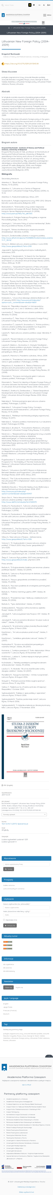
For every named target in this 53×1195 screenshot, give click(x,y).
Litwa (24, 1036)
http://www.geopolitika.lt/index (14, 560)
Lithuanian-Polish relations (39, 1038)
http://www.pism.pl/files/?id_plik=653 (17, 213)
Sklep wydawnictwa (26, 1192)
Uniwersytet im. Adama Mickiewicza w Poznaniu (21, 1140)
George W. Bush (33, 1036)
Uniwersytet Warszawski (14, 1151)
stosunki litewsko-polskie (33, 1034)
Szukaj (9, 869)
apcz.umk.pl (26, 1085)
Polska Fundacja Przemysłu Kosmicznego (19, 1127)
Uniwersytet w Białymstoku (14, 1148)
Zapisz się (8, 987)
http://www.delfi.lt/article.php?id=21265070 (19, 502)
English (5, 1004)
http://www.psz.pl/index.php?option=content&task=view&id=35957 (17, 492)
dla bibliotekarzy (9, 971)
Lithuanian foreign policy (20, 1038)
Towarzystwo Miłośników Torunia (16, 1135)
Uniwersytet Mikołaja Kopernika (16, 1146)
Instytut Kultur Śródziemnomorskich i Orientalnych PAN (23, 1109)
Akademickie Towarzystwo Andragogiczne (19, 1101)
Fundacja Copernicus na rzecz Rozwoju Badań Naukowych (24, 1104)
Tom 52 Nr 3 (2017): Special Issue (15, 824)
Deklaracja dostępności (26, 1187)
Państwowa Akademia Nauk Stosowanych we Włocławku (23, 1122)
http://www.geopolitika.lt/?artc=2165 (17, 246)
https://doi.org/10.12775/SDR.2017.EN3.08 (22, 63)
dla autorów (7, 968)
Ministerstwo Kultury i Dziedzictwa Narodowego (20, 1117)
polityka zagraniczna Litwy (13, 1034)
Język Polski (7, 1007)
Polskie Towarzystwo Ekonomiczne (16, 1130)
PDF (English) (8, 785)
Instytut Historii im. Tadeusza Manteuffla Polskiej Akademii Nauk (26, 1107)
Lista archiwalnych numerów (13, 889)
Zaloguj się (11, 925)
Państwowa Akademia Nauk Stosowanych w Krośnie (22, 1120)
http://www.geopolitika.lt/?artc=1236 (17, 539)
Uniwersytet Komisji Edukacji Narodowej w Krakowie (22, 1143)
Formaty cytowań (9, 814)
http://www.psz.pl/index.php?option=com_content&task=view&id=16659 (21, 301)
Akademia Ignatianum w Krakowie (17, 1099)
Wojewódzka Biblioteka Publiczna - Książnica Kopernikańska (24, 1153)
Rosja (19, 1036)
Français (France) (10, 1010)
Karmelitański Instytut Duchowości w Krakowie (20, 1114)
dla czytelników (8, 964)
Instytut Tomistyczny (12, 1112)
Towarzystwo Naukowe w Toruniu (16, 1138)
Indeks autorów (9, 885)
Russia (5, 1040)
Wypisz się (19, 987)
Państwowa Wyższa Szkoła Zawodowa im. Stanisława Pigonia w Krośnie (28, 1125)
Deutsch (6, 1014)
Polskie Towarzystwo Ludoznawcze (17, 1133)
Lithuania (12, 1040)
